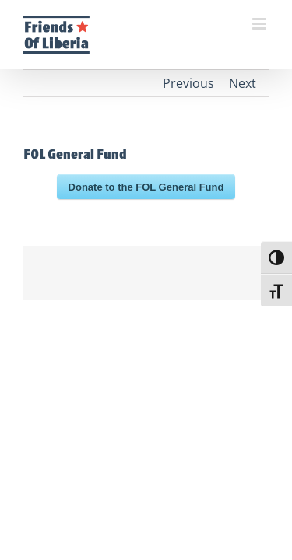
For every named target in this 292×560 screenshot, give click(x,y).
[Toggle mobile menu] (260, 24)
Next (242, 83)
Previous (188, 83)
